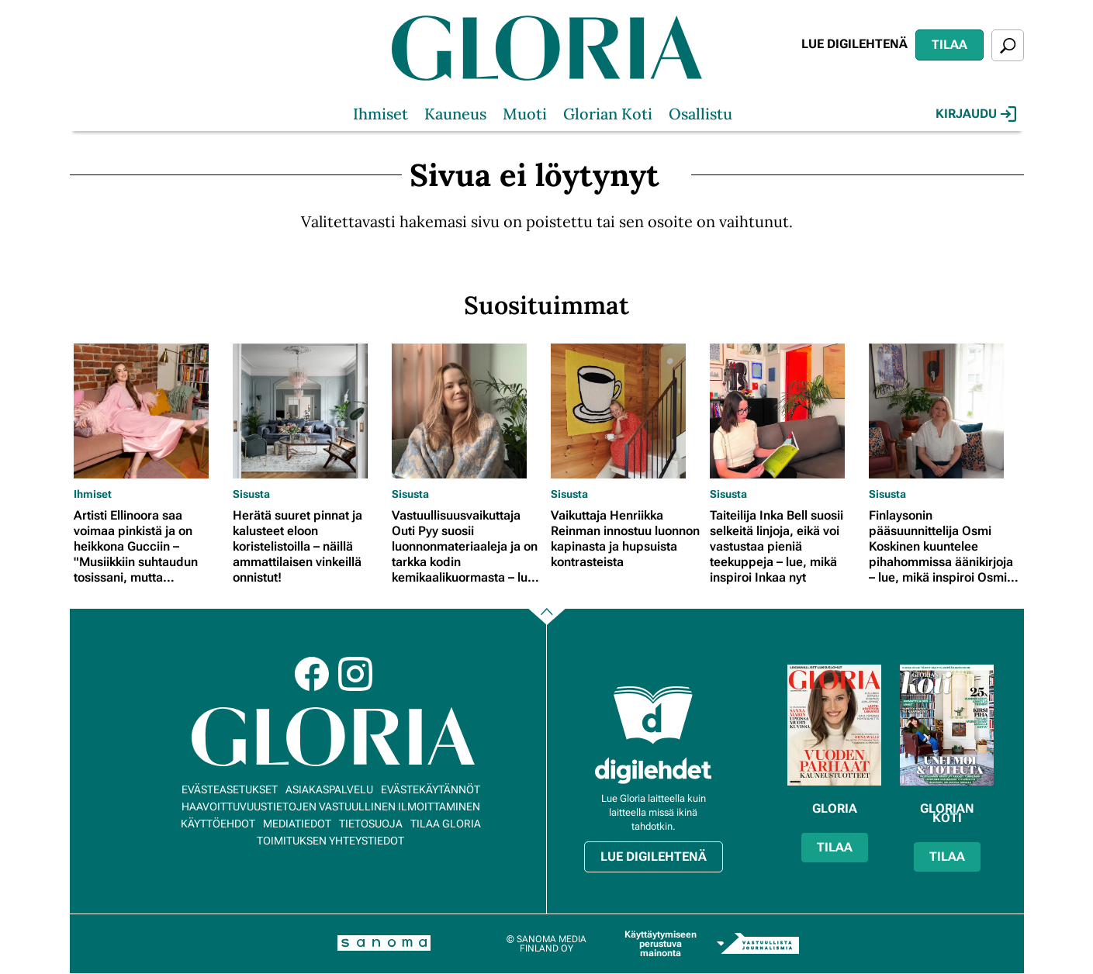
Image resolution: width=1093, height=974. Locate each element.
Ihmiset (380, 113)
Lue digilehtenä (854, 43)
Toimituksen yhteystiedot (330, 840)
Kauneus (455, 113)
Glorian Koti (607, 113)
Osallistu (700, 113)
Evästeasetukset (230, 789)
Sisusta (251, 494)
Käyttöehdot (218, 823)
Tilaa (949, 44)
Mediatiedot (297, 823)
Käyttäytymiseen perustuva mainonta (660, 943)
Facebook (312, 674)
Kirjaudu (976, 114)
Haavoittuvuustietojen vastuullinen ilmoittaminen (331, 806)
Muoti (525, 113)
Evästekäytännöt (430, 789)
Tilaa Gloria (445, 823)
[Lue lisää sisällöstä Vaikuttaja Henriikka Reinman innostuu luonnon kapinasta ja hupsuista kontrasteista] (626, 411)
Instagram (355, 674)
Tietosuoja (371, 823)
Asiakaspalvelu (329, 789)
